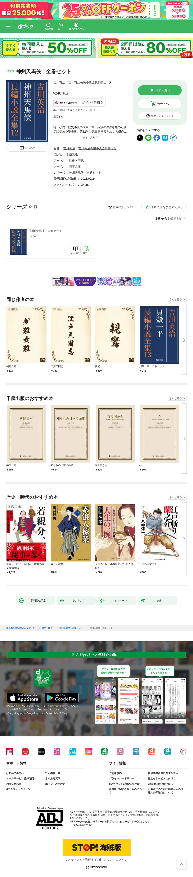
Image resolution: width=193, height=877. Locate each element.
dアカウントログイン (18, 789)
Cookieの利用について (161, 783)
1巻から (161, 218)
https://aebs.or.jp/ (82, 824)
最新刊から (178, 218)
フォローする (109, 82)
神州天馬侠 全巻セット (46, 231)
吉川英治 (59, 82)
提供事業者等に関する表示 (163, 773)
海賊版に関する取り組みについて (126, 791)
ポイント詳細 (91, 102)
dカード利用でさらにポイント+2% (73, 110)
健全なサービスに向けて (162, 778)
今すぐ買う (163, 90)
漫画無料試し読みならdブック (20, 628)
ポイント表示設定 (55, 783)
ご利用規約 (115, 773)
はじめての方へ (15, 773)
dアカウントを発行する (81, 859)
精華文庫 (75, 166)
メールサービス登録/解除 (20, 778)
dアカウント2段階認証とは (124, 783)
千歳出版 (72, 154)
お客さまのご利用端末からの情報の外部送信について (165, 791)
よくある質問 (52, 778)
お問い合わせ (13, 783)
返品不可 (58, 116)
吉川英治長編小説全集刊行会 (87, 82)
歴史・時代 (76, 160)
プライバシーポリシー (121, 778)
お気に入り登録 (122, 207)
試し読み (30, 147)
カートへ (163, 103)
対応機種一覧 (52, 773)
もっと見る (175, 299)
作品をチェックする (162, 115)
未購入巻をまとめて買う (167, 207)
